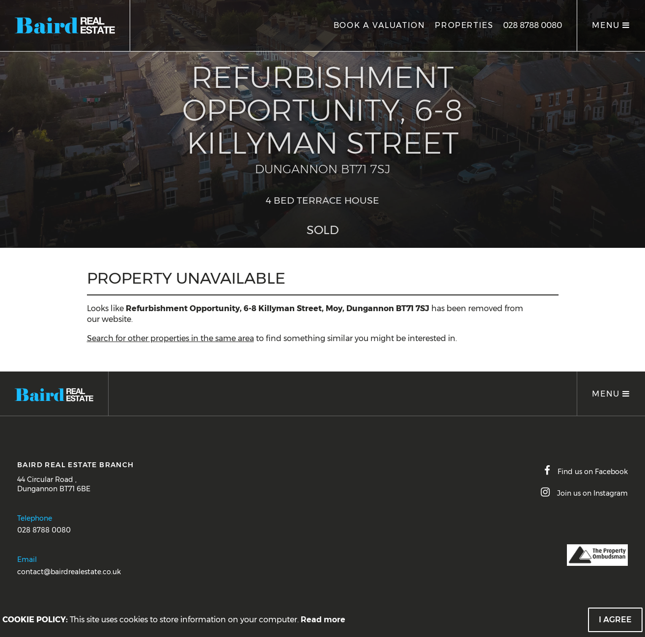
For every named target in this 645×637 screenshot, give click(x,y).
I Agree (615, 619)
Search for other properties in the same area (170, 338)
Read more (323, 619)
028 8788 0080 (532, 25)
